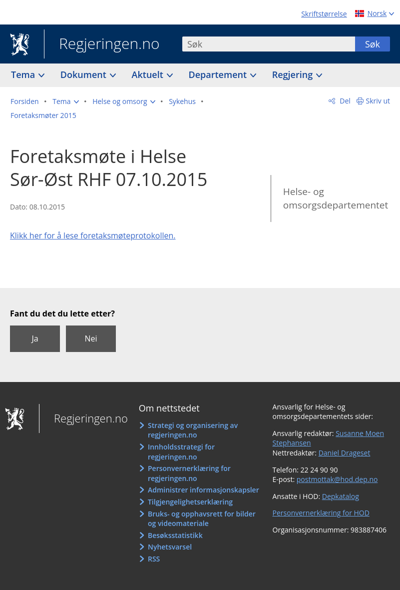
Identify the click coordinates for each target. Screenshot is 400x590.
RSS (154, 559)
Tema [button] (24, 74)
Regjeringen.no (102, 44)
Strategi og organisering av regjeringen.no (193, 430)
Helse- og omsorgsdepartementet (335, 198)
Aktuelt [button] (149, 74)
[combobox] (268, 44)
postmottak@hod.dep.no (337, 479)
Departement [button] (219, 74)
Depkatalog (340, 496)
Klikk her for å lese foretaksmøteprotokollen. (93, 235)
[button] (65, 101)
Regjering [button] (293, 74)
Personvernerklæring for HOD (321, 513)
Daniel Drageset (345, 453)
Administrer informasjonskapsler (203, 489)
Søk (372, 44)
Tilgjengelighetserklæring (190, 501)
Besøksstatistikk (175, 535)
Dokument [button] (84, 74)
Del (344, 101)
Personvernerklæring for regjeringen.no (189, 473)
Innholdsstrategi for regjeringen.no (181, 452)
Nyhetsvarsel (170, 547)
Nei (90, 338)
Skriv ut (378, 101)
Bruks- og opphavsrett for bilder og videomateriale (202, 518)
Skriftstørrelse (324, 13)
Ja (34, 338)
